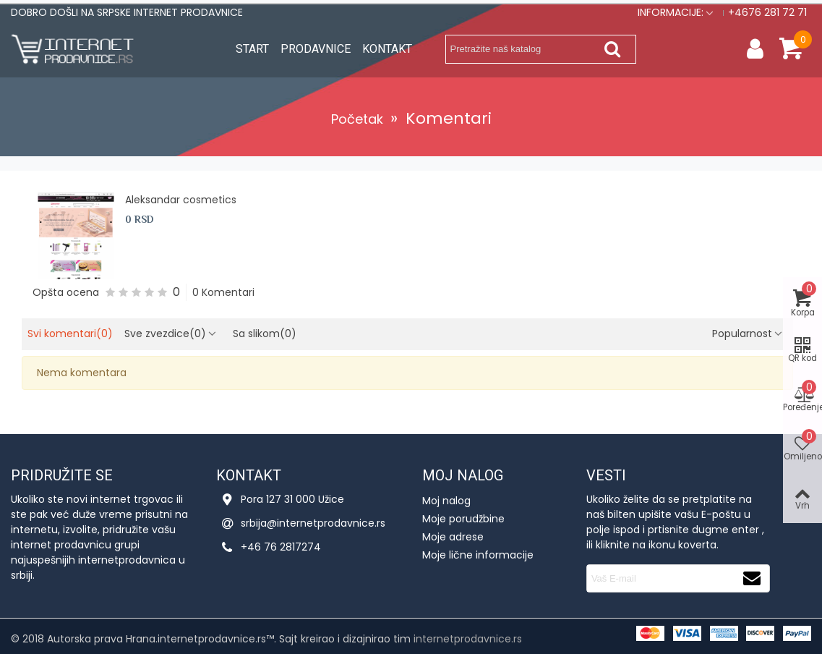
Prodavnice (316, 49)
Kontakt (387, 49)
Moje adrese (453, 537)
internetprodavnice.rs (468, 639)
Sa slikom (264, 333)
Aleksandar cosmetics (180, 199)
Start (252, 49)
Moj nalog (446, 500)
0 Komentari (223, 292)
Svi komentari (70, 333)
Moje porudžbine (463, 518)
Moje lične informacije (478, 555)
